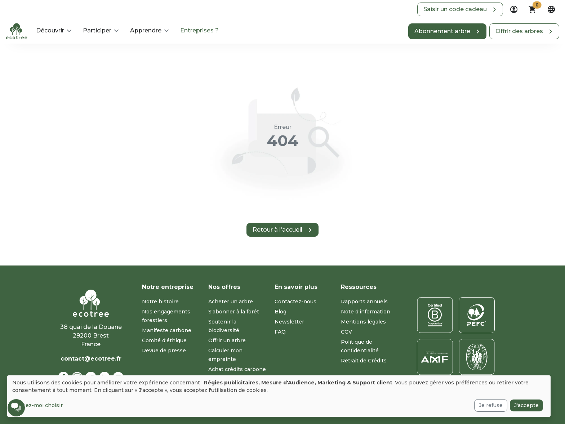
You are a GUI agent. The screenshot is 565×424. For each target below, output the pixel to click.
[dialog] (279, 396)
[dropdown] (514, 9)
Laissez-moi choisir (37, 405)
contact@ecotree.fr (91, 358)
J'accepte (526, 405)
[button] (460, 9)
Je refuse (491, 405)
